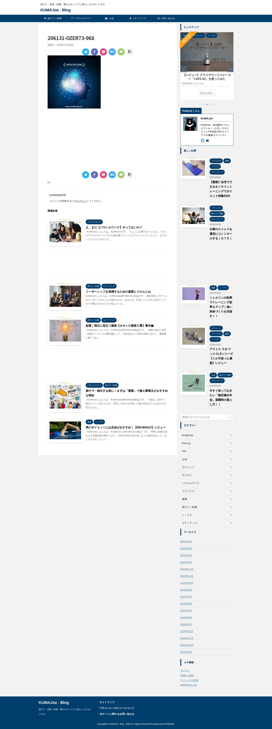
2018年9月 (186, 652)
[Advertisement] (77, 140)
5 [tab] (214, 104)
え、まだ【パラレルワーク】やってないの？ (114, 227)
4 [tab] (210, 104)
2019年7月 (186, 596)
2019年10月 (187, 583)
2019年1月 (186, 624)
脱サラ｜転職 (53, 18)
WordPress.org (188, 685)
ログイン (82, 201)
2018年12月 (187, 631)
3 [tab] (207, 104)
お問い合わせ (166, 18)
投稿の (187, 675)
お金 (109, 18)
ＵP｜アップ (138, 18)
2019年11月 (187, 576)
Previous (183, 69)
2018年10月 (187, 645)
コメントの (189, 680)
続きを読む (206, 93)
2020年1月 (186, 562)
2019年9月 (186, 589)
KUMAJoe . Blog (56, 10)
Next (230, 69)
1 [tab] (200, 104)
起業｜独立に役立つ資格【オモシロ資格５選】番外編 (120, 325)
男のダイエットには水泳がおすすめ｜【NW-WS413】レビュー (126, 427)
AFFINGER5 (168, 724)
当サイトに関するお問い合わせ (117, 714)
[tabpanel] (206, 66)
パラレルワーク (81, 18)
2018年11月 (187, 638)
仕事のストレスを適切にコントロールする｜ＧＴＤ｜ (221, 234)
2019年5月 (186, 603)
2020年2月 (186, 555)
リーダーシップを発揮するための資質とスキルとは (118, 291)
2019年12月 (187, 569)
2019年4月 (186, 610)
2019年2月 (186, 617)
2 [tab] (203, 104)
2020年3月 (186, 548)
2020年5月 (186, 541)
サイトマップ (107, 702)
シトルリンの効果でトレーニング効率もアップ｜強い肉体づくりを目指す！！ (221, 307)
